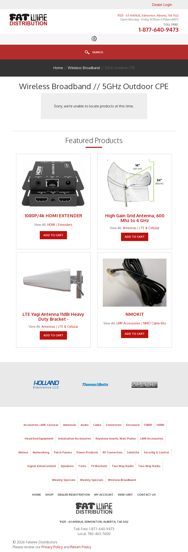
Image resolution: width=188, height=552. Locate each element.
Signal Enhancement (41, 466)
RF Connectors (112, 452)
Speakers (67, 466)
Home (58, 68)
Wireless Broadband (84, 68)
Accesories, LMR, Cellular (41, 425)
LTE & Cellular (149, 228)
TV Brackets (99, 466)
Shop (49, 494)
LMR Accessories (128, 323)
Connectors (113, 425)
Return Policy (80, 547)
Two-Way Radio (149, 466)
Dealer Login (162, 4)
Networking (41, 452)
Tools (82, 466)
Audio (85, 425)
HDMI (51, 224)
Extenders (65, 224)
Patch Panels (63, 452)
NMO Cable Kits (154, 323)
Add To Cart (53, 235)
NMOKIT (134, 314)
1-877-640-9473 (159, 30)
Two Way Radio (123, 466)
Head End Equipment (39, 438)
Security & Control (156, 452)
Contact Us (146, 494)
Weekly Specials (63, 480)
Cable (97, 425)
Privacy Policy (52, 547)
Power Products (87, 452)
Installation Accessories (74, 438)
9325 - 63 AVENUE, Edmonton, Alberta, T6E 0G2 (148, 15)
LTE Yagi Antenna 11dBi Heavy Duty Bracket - (53, 316)
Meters (23, 452)
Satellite (133, 452)
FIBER (148, 425)
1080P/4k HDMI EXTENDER (53, 215)
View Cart (125, 494)
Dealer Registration (74, 494)
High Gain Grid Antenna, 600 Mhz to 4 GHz (134, 218)
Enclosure (133, 425)
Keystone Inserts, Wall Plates (116, 438)
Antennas (129, 228)
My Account (103, 494)
